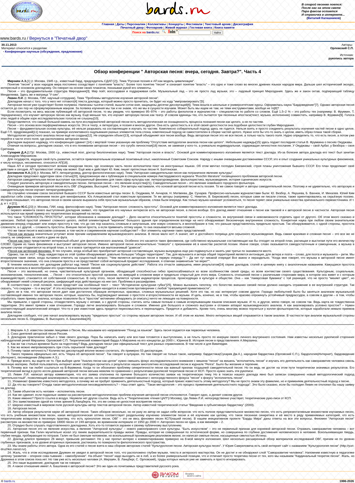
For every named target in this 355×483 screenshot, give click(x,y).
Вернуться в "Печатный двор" (58, 38)
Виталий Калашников (324, 18)
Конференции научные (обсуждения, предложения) (43, 51)
